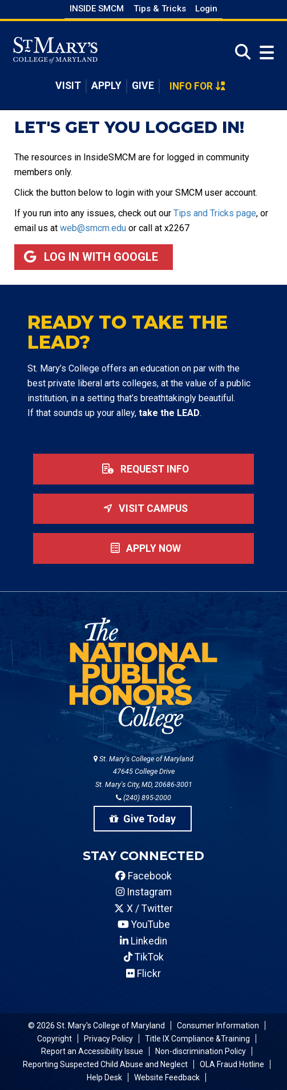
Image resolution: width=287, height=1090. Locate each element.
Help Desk (104, 1077)
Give (143, 85)
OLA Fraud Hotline (232, 1064)
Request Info (143, 469)
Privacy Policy (108, 1038)
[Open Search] (239, 52)
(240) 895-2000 (143, 797)
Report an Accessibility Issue (92, 1051)
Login (206, 8)
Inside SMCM (97, 8)
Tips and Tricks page (214, 213)
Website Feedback (167, 1077)
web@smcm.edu (93, 228)
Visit (68, 85)
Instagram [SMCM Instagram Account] (144, 892)
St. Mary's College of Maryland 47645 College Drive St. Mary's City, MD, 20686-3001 (143, 771)
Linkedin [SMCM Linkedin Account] (143, 941)
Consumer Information (218, 1025)
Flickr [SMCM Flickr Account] (143, 973)
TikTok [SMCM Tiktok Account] (144, 957)
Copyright (54, 1038)
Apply (106, 85)
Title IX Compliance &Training (197, 1038)
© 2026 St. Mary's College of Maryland (96, 1025)
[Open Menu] (264, 52)
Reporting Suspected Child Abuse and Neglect (105, 1064)
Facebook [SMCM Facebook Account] (143, 876)
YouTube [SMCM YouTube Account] (144, 924)
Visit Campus (143, 508)
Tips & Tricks (160, 8)
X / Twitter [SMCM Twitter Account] (143, 908)
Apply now (143, 548)
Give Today (143, 819)
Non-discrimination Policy (200, 1051)
